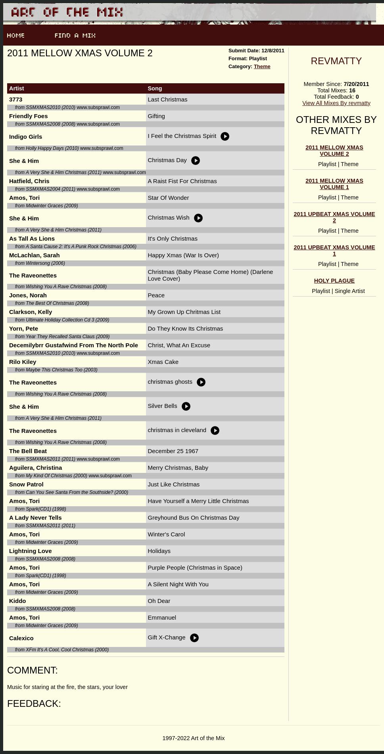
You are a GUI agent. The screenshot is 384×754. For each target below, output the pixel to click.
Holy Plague (334, 280)
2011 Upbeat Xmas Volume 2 (334, 217)
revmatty (336, 60)
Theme (262, 66)
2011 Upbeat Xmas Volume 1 (334, 250)
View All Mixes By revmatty (336, 103)
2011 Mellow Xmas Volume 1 (334, 184)
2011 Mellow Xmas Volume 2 (334, 150)
